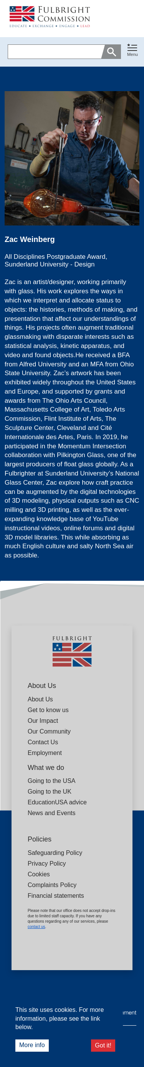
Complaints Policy (52, 885)
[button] (132, 52)
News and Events (52, 813)
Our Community (49, 731)
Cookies (39, 874)
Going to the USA (52, 781)
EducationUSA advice (57, 802)
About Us (40, 699)
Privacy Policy (47, 863)
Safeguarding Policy (55, 853)
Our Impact (43, 720)
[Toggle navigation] (132, 50)
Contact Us (43, 742)
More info (32, 1045)
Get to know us (48, 710)
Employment (45, 753)
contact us (36, 927)
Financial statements (56, 895)
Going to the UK (49, 791)
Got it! (103, 1045)
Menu (132, 54)
